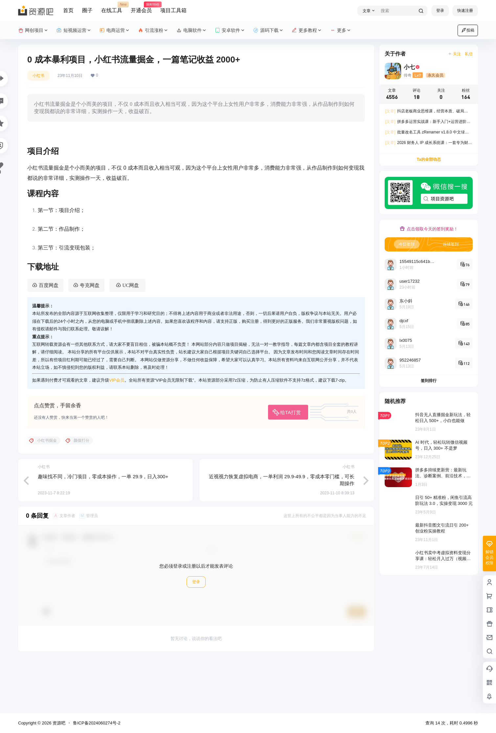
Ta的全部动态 (428, 159)
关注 (454, 54)
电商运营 (115, 30)
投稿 (467, 30)
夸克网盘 (90, 337)
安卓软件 (230, 30)
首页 (68, 10)
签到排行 (429, 380)
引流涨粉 (153, 30)
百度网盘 (48, 337)
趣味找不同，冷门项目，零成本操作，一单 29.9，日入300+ (103, 528)
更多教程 (307, 30)
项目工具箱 (173, 10)
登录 (440, 10)
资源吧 (58, 723)
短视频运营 (74, 30)
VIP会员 (116, 431)
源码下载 (268, 30)
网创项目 (33, 30)
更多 (340, 30)
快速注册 (465, 10)
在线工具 (111, 7)
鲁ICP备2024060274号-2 (97, 723)
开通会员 (141, 7)
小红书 (38, 75)
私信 (469, 54)
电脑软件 (191, 30)
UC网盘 (131, 337)
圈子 (87, 10)
